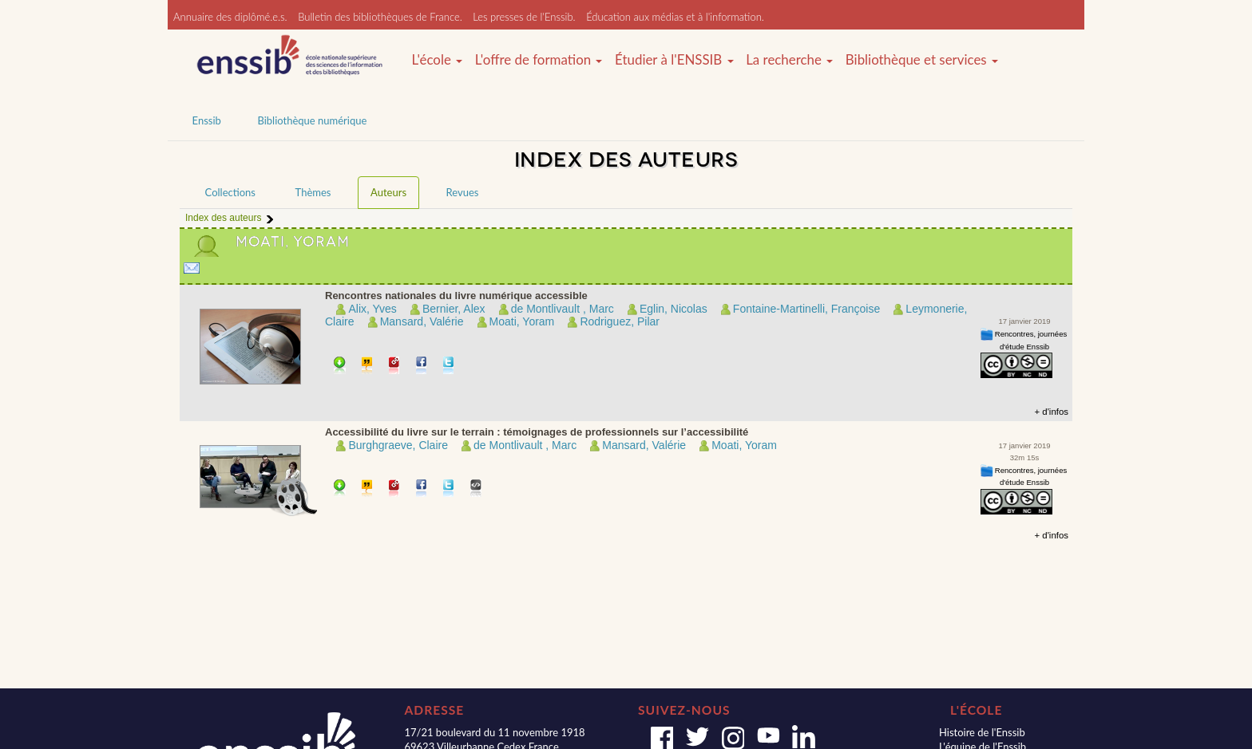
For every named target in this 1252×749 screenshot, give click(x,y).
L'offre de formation (539, 60)
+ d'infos (1051, 411)
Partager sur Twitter (449, 366)
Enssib (206, 120)
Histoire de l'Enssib (982, 732)
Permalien (395, 366)
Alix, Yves (372, 308)
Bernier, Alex (453, 308)
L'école (436, 60)
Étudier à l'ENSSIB (674, 60)
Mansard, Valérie (422, 321)
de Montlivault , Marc (562, 308)
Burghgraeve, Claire (398, 445)
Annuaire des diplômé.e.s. (230, 16)
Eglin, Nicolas (673, 308)
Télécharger (340, 366)
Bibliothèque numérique (311, 120)
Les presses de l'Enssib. (524, 16)
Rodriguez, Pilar (620, 321)
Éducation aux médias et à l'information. (675, 16)
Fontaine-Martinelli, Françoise (806, 308)
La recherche (789, 60)
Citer (368, 366)
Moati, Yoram (522, 321)
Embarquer (476, 489)
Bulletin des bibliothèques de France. (380, 16)
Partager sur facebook (422, 366)
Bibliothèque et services (922, 60)
